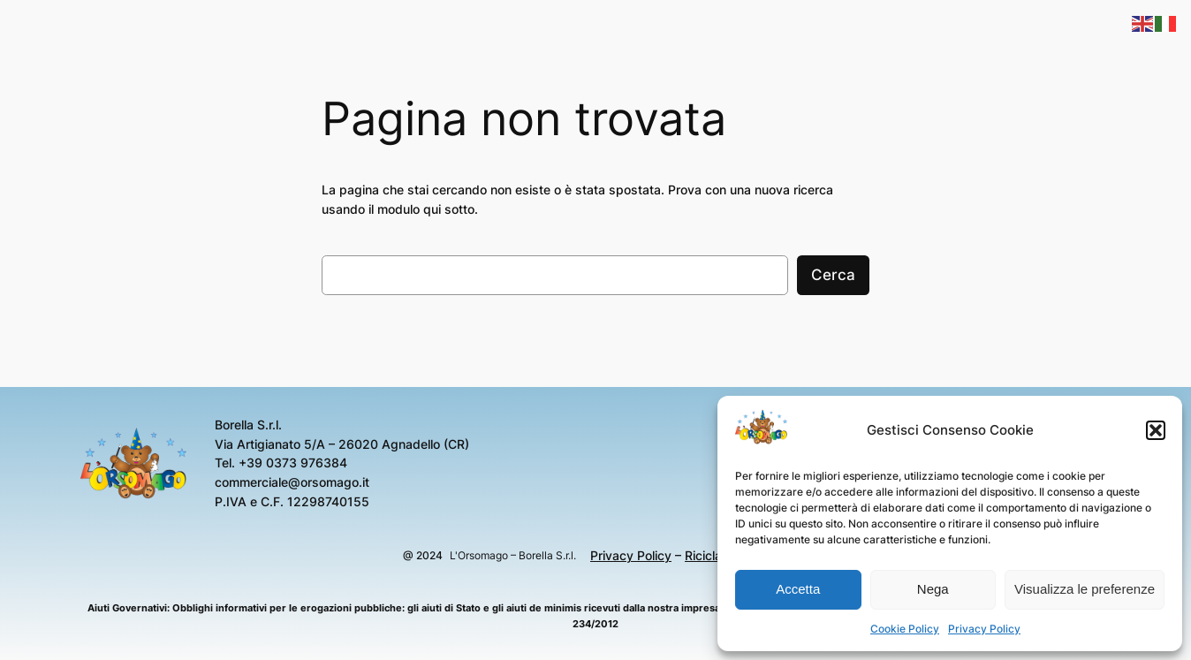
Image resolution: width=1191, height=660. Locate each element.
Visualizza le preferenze (1084, 588)
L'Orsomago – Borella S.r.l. (513, 555)
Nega (933, 588)
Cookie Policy (904, 628)
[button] (1155, 430)
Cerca (833, 275)
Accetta (798, 588)
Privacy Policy (984, 628)
